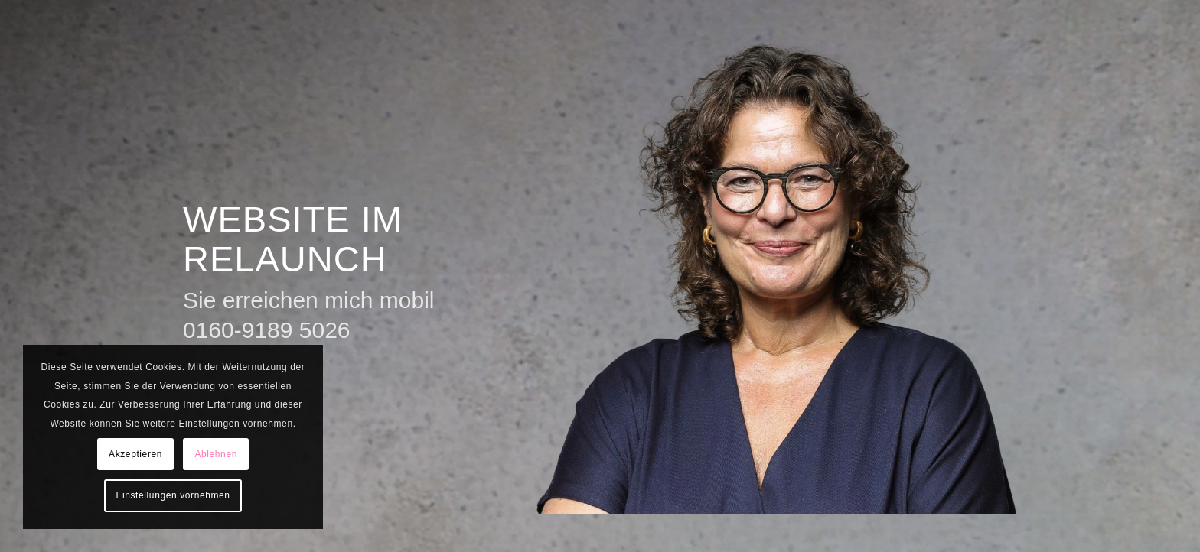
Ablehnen (215, 454)
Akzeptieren (135, 454)
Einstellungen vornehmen (173, 495)
